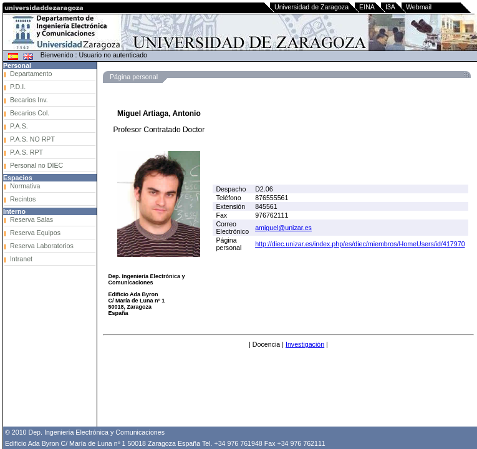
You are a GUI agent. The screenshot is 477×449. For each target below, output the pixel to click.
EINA (367, 7)
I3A (390, 7)
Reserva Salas (31, 219)
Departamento (31, 73)
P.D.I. (18, 86)
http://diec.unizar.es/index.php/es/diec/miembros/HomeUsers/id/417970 (360, 244)
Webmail (418, 7)
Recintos (23, 199)
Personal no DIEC (36, 165)
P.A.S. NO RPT (32, 139)
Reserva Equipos (35, 232)
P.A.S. (19, 126)
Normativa (25, 186)
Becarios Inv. (29, 100)
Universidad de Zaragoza (311, 7)
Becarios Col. (29, 113)
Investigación (305, 344)
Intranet (21, 259)
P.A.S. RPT (26, 152)
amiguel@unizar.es (283, 227)
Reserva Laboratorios (42, 245)
